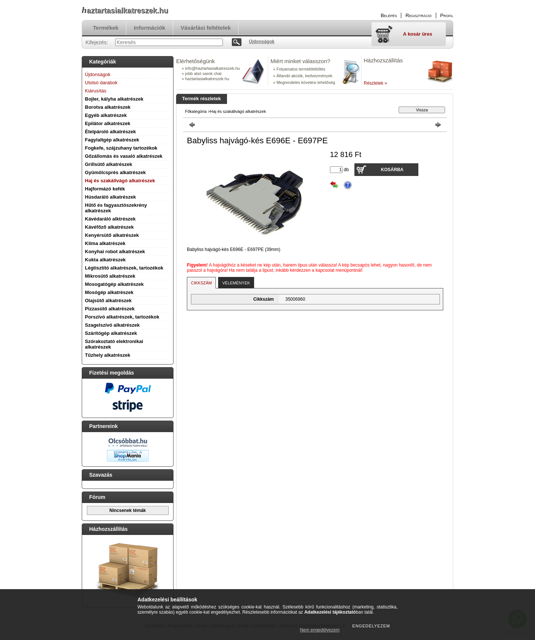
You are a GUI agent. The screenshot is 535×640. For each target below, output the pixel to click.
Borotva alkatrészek (108, 107)
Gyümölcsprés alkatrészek (115, 172)
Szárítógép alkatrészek (111, 333)
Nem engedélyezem (320, 630)
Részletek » (375, 83)
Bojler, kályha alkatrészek (114, 99)
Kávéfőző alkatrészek (109, 227)
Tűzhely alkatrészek (107, 355)
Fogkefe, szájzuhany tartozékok (121, 148)
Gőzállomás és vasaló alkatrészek (124, 156)
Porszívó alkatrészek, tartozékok (122, 317)
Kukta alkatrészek (105, 259)
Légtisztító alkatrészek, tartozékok (124, 268)
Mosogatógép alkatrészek (114, 284)
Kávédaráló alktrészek (110, 219)
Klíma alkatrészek (105, 243)
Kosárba (392, 169)
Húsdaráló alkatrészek (110, 197)
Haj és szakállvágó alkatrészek (120, 180)
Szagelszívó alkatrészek (112, 325)
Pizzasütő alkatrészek (110, 308)
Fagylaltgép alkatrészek (112, 140)
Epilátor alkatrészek (107, 123)
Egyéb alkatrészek (106, 115)
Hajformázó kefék (105, 189)
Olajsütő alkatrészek (108, 300)
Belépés (389, 15)
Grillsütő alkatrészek (108, 164)
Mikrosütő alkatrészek (110, 276)
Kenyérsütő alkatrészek (112, 235)
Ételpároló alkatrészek (110, 131)
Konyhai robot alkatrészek (115, 251)
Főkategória (196, 111)
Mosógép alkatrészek (109, 292)
